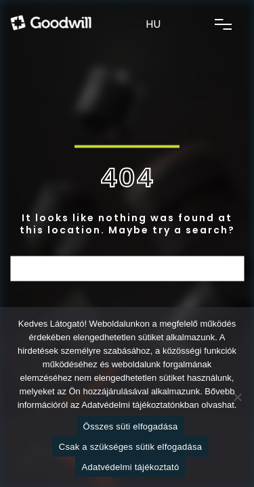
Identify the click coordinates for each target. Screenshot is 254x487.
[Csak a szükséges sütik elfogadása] (237, 397)
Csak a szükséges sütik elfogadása (130, 447)
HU (153, 24)
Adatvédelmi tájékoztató (130, 467)
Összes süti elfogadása (130, 426)
